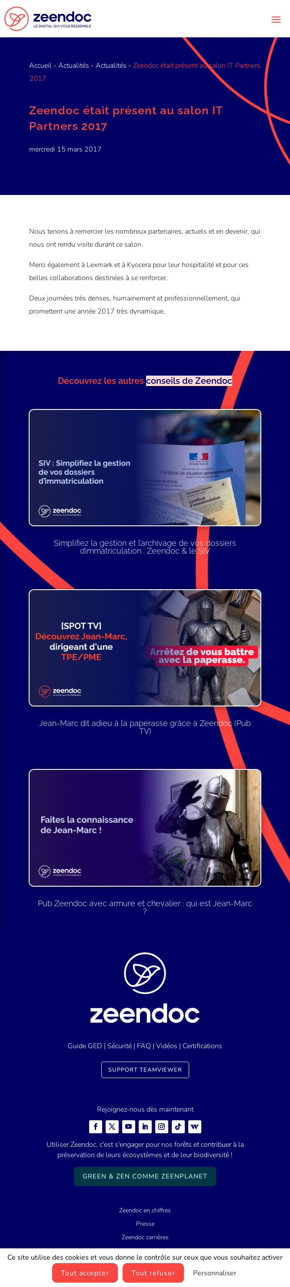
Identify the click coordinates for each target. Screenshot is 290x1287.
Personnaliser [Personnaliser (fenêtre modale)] (215, 1273)
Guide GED (85, 1046)
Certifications (202, 1046)
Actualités (73, 65)
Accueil (40, 65)
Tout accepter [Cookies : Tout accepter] (85, 1273)
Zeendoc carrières (145, 1237)
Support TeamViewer (145, 1070)
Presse (145, 1224)
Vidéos (166, 1046)
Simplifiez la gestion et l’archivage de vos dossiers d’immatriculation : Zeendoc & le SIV (145, 546)
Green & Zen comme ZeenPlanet (145, 1176)
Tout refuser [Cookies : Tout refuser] (153, 1273)
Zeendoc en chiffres (145, 1210)
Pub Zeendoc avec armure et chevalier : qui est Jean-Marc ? (145, 907)
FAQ (144, 1046)
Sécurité (119, 1046)
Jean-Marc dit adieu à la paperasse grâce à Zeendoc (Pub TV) (145, 727)
